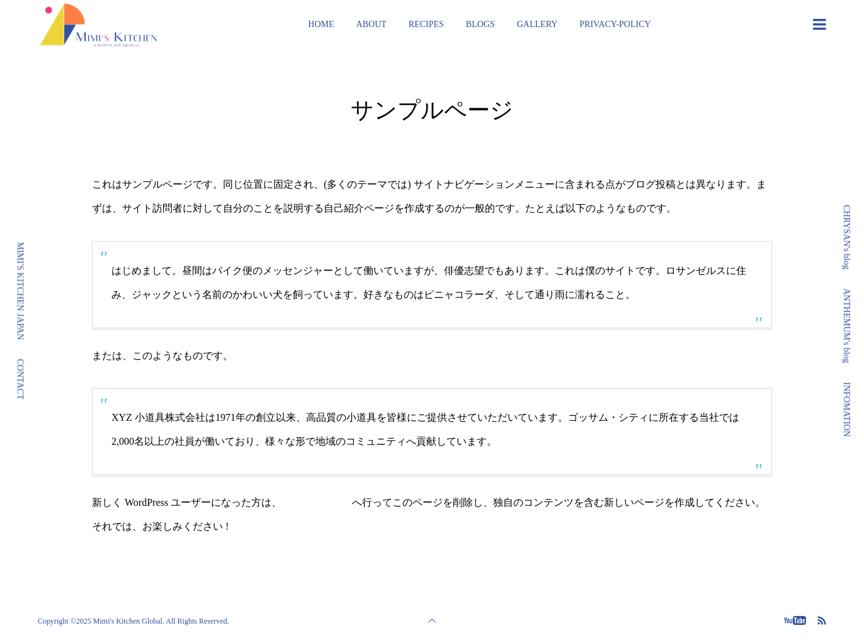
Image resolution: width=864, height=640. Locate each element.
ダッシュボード (316, 502)
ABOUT (371, 24)
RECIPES (426, 24)
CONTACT (20, 379)
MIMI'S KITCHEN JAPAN (20, 291)
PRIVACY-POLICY (615, 24)
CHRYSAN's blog (846, 237)
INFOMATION (846, 409)
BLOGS (480, 24)
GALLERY (537, 24)
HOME (321, 24)
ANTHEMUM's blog (846, 326)
